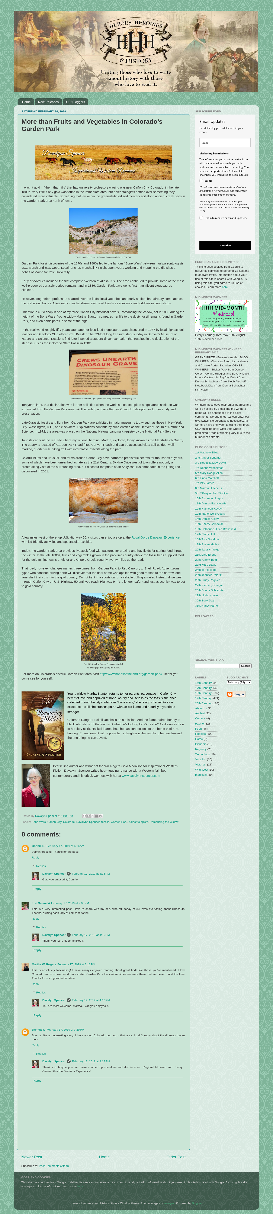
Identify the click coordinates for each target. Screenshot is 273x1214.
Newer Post (31, 1157)
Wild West (201, 769)
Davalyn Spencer (54, 873)
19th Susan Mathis (207, 544)
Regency (200, 749)
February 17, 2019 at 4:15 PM (91, 873)
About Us (201, 708)
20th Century (203, 703)
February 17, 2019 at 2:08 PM (70, 903)
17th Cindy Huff (205, 534)
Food (198, 728)
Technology (202, 754)
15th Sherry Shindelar (209, 524)
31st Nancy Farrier (207, 605)
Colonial (200, 718)
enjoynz (169, 1203)
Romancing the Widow (164, 821)
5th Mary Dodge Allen (209, 473)
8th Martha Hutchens (208, 488)
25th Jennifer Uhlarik (208, 575)
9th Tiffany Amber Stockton (212, 493)
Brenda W (38, 1029)
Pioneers (200, 744)
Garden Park (119, 821)
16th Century (203, 682)
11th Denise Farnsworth (210, 503)
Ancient (200, 713)
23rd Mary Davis (205, 564)
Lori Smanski (41, 903)
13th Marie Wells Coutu (210, 513)
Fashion (200, 723)
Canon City (54, 821)
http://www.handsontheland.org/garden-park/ (131, 674)
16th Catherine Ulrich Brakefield (215, 529)
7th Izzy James (204, 483)
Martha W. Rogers (44, 964)
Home (26, 102)
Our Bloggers (75, 102)
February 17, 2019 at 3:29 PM (65, 1029)
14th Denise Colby (207, 518)
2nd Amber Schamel (208, 457)
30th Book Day (204, 600)
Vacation (200, 759)
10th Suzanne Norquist (209, 498)
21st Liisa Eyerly (205, 554)
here (225, 287)
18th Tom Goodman (207, 539)
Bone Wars (39, 821)
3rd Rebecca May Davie (210, 462)
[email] (225, 142)
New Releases (48, 102)
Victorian (200, 764)
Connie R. (38, 846)
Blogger (197, 1203)
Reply (35, 857)
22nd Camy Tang (206, 559)
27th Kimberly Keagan (209, 585)
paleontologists (138, 821)
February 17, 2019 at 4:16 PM (91, 1000)
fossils (105, 821)
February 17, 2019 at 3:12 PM (76, 964)
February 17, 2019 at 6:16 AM (65, 846)
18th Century (203, 693)
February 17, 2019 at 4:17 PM (91, 1061)
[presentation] (221, 231)
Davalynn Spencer (88, 821)
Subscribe (225, 245)
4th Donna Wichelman (209, 467)
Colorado (69, 821)
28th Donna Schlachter (209, 590)
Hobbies (200, 733)
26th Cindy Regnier (207, 580)
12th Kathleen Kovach (209, 508)
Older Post (176, 1157)
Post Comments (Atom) (54, 1166)
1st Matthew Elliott (207, 452)
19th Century (203, 698)
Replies (41, 866)
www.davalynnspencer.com (141, 775)
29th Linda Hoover (207, 595)
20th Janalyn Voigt (207, 549)
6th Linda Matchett (207, 478)
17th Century (203, 688)
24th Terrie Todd (205, 569)
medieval (201, 774)
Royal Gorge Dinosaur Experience (156, 537)
